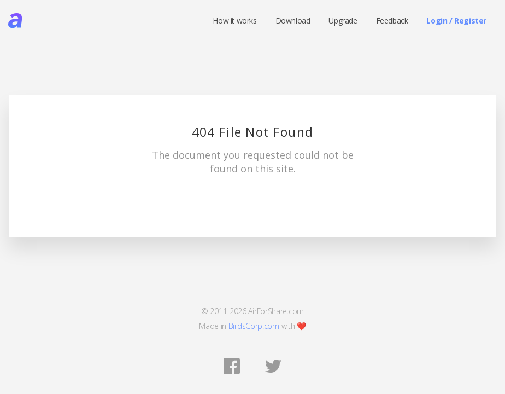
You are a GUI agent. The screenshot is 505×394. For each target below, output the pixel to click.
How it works (234, 21)
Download (292, 21)
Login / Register (456, 21)
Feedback (392, 21)
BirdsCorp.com (253, 326)
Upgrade (342, 21)
